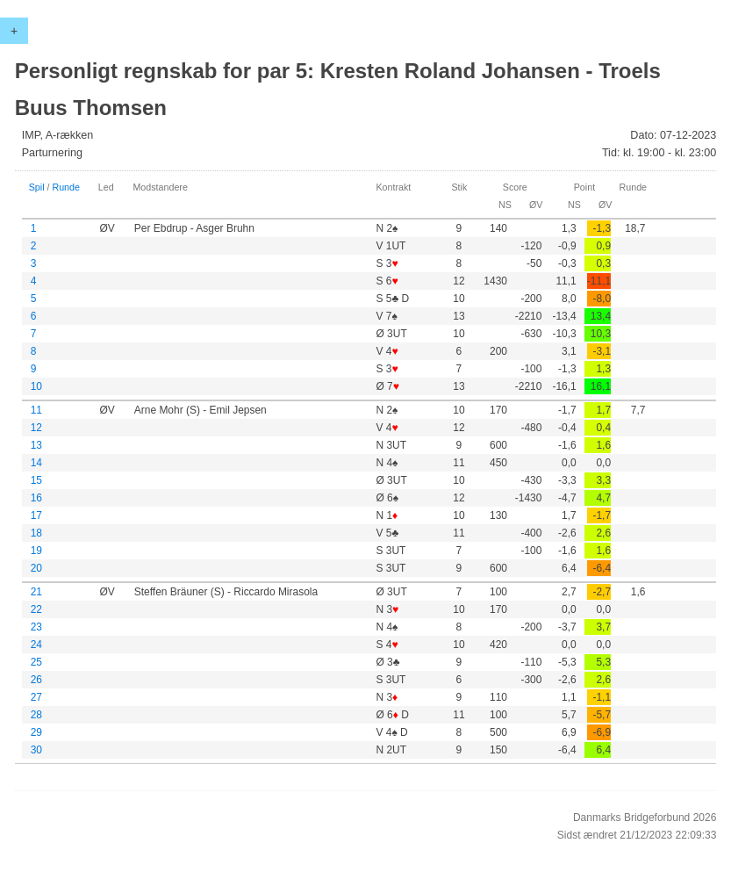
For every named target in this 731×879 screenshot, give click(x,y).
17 (36, 515)
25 (36, 662)
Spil (37, 187)
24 (36, 644)
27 (36, 697)
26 (36, 680)
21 (36, 592)
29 (36, 732)
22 (36, 609)
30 (36, 750)
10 (36, 386)
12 (36, 427)
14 (36, 463)
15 (36, 480)
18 (36, 533)
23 (36, 627)
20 (36, 568)
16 (36, 498)
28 (36, 715)
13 (36, 445)
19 (36, 550)
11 (36, 410)
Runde (66, 187)
